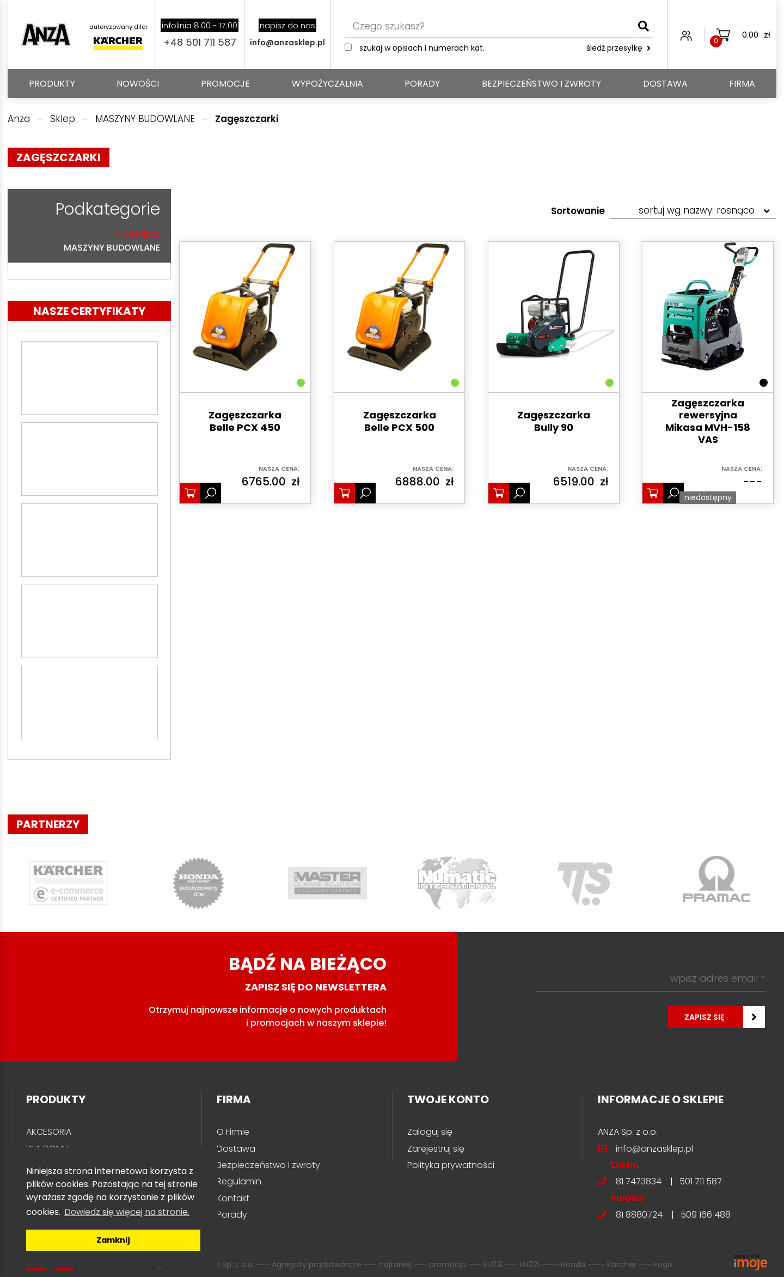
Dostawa (665, 83)
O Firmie (233, 1132)
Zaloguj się (429, 1132)
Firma (742, 83)
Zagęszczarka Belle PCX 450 (245, 421)
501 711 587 (700, 1181)
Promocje (225, 83)
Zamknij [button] (113, 1240)
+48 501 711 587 (199, 42)
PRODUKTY (52, 83)
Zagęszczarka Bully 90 (553, 421)
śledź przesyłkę (618, 47)
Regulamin (239, 1181)
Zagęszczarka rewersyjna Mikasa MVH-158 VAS (707, 421)
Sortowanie (578, 210)
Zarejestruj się (435, 1148)
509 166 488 (706, 1214)
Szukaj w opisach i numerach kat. (422, 47)
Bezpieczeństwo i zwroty (541, 83)
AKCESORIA (48, 1132)
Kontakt (233, 1198)
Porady (422, 83)
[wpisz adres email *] (650, 978)
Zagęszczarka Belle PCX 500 (399, 421)
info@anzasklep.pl (287, 42)
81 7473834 (638, 1181)
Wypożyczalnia (327, 83)
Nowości (138, 83)
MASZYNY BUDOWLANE (86, 240)
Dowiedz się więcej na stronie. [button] (126, 1212)
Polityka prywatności (450, 1165)
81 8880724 (639, 1214)
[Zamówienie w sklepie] (693, 211)
